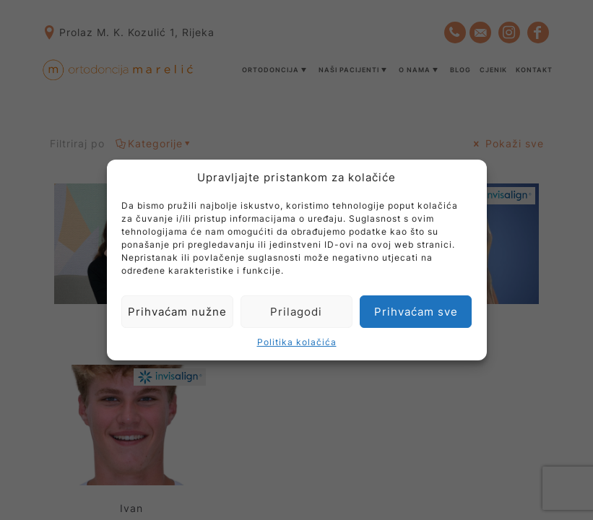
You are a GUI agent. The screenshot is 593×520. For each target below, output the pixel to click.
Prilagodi (296, 311)
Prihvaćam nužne (177, 311)
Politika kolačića (297, 342)
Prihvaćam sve (416, 311)
